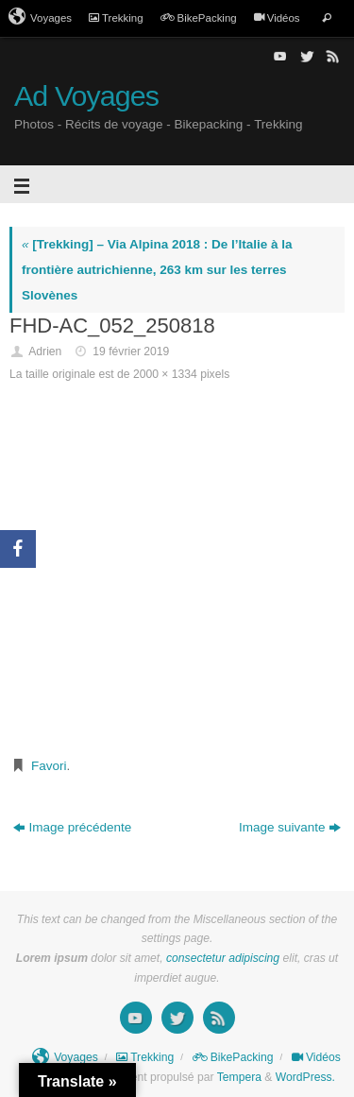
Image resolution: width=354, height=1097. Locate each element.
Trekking (116, 18)
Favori (49, 766)
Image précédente (72, 827)
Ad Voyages (86, 95)
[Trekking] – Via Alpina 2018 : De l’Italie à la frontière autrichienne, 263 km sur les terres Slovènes (157, 269)
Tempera (239, 1077)
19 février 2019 (131, 351)
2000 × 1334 (165, 374)
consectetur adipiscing (222, 958)
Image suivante (290, 827)
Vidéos (277, 18)
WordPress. (305, 1077)
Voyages (40, 17)
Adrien (44, 351)
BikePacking (198, 18)
